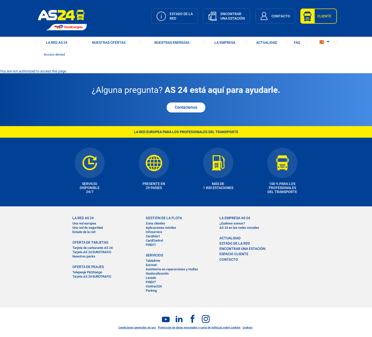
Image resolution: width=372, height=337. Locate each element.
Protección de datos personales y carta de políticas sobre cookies (199, 327)
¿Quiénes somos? (232, 223)
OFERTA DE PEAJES (88, 267)
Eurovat (151, 265)
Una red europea (84, 223)
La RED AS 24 (83, 218)
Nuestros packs (83, 256)
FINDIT (151, 245)
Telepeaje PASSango (87, 272)
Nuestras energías (171, 43)
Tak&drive (153, 261)
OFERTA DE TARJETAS (90, 242)
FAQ (297, 43)
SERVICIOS (154, 255)
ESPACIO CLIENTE (233, 254)
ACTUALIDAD (266, 43)
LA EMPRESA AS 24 (234, 218)
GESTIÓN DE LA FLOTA (164, 218)
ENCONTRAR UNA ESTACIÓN (242, 249)
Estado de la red (83, 232)
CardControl (154, 240)
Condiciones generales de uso (137, 327)
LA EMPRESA (224, 43)
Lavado (151, 278)
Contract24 (154, 286)
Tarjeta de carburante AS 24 (92, 248)
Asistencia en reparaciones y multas (172, 269)
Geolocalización (157, 273)
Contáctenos (186, 107)
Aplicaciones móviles (161, 228)
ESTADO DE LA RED (234, 243)
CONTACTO (228, 259)
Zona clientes (155, 223)
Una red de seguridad (87, 228)
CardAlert (153, 236)
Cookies (248, 327)
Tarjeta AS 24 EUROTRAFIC (91, 252)
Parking (151, 290)
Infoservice (154, 232)
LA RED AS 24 (56, 43)
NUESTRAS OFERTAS (108, 43)
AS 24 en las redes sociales (239, 228)
